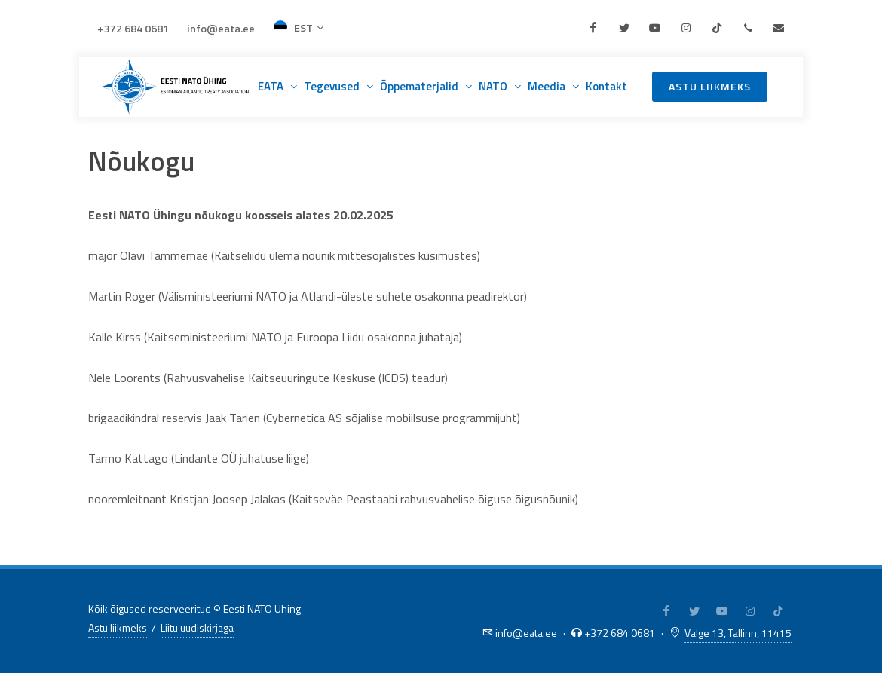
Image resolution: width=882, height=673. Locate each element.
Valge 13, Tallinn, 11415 (738, 633)
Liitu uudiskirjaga (197, 627)
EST (298, 28)
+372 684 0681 (133, 28)
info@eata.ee (221, 28)
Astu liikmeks (710, 86)
